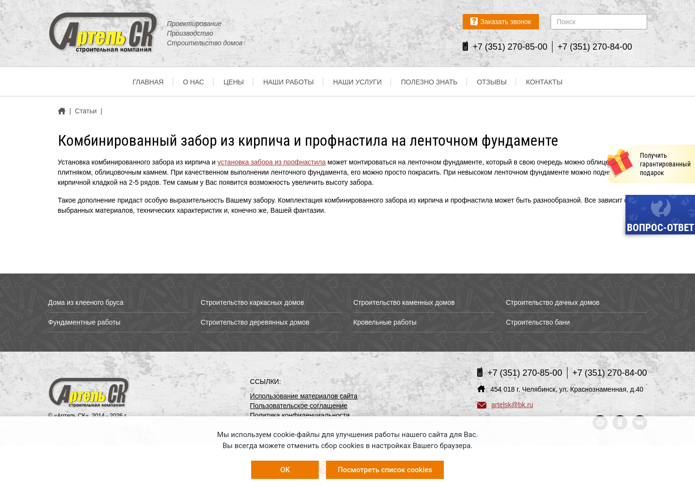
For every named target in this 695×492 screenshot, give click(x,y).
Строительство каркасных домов (252, 302)
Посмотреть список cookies (385, 469)
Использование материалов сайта (304, 396)
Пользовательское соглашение (299, 406)
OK (285, 469)
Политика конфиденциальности (300, 415)
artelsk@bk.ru (505, 405)
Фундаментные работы (84, 322)
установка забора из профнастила (271, 162)
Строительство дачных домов (553, 302)
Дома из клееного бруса (86, 302)
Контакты (544, 82)
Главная (147, 82)
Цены (234, 82)
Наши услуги (357, 82)
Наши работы (288, 82)
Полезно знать (429, 82)
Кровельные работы (385, 322)
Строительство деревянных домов (255, 322)
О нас (193, 82)
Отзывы (492, 82)
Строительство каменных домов (404, 302)
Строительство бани (538, 322)
